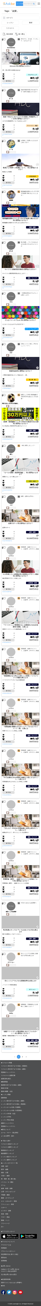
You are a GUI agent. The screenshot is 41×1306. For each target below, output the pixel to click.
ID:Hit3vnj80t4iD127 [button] (6, 642)
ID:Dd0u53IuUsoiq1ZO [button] (7, 744)
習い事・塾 (32, 379)
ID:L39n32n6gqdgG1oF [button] (7, 236)
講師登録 (4, 1098)
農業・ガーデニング (7, 1198)
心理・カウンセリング (8, 1191)
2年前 (13, 965)
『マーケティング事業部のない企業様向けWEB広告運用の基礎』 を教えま (20, 626)
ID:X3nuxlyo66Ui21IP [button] (7, 998)
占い (2, 1226)
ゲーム (3, 1185)
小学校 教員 (32, 176)
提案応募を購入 (6, 1078)
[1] (18, 1057)
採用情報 (4, 1260)
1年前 (13, 152)
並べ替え (21, 34)
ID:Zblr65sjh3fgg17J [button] (6, 388)
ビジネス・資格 (6, 1210)
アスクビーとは (6, 1245)
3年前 (13, 101)
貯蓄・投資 (32, 481)
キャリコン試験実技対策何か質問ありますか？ (21, 269)
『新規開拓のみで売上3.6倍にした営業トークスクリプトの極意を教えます (20, 677)
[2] (22, 1057)
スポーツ (4, 1207)
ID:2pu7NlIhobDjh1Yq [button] (7, 540)
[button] (34, 4)
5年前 (13, 406)
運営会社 (4, 1257)
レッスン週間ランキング (9, 1160)
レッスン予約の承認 (7, 1120)
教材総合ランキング (7, 1150)
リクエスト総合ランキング (9, 1144)
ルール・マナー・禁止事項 (9, 1132)
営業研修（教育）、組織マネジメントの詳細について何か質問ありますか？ (20, 880)
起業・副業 (32, 227)
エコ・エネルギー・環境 (9, 1201)
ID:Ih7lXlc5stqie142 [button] (6, 896)
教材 (30, 22)
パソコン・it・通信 (7, 1182)
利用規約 (4, 1248)
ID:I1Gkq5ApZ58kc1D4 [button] (7, 83)
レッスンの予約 (6, 1117)
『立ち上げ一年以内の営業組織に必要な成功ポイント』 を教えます (20, 829)
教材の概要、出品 (6, 1091)
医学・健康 (4, 1169)
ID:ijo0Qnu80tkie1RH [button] (7, 693)
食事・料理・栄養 (6, 1188)
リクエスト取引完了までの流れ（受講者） (14, 1066)
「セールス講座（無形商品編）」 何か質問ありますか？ (20, 473)
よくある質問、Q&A (7, 1136)
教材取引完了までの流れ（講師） (11, 1085)
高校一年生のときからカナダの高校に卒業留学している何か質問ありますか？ (20, 118)
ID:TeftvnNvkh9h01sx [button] (7, 1048)
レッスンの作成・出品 (8, 1113)
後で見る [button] (8, 81)
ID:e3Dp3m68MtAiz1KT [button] (7, 846)
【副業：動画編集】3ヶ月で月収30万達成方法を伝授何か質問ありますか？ (20, 422)
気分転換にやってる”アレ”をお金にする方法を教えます (20, 931)
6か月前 (13, 50)
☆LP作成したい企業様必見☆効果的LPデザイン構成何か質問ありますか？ (20, 575)
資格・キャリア (32, 278)
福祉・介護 (4, 1172)
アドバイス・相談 (32, 125)
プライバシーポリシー (8, 1251)
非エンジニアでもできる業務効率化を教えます (21, 981)
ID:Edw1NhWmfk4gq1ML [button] (7, 287)
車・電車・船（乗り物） (9, 1179)
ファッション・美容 (7, 1204)
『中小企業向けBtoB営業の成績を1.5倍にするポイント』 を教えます (20, 778)
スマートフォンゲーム (31, 329)
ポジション (32, 989)
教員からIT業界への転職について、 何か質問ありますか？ (20, 168)
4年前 (13, 253)
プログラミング (32, 75)
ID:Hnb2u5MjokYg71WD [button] (7, 338)
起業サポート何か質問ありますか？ (20, 523)
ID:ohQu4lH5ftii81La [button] (6, 794)
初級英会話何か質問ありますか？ (20, 371)
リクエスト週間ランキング (9, 1147)
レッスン (10, 22)
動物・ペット (5, 1220)
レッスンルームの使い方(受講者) (11, 1110)
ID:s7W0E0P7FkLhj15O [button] (7, 135)
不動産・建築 (5, 1195)
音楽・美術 (4, 1214)
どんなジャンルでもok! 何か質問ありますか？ (20, 320)
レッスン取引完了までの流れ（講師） (13, 1101)
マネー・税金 (5, 1217)
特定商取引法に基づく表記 (9, 1254)
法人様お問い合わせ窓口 (9, 1274)
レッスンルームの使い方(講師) (11, 1107)
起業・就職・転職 (32, 1040)
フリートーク (5, 1223)
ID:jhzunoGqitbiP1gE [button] (7, 591)
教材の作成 (4, 1088)
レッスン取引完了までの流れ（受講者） (14, 1104)
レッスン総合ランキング (9, 1156)
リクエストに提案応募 (8, 1075)
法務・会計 (4, 1166)
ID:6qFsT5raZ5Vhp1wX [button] (7, 186)
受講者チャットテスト (8, 1072)
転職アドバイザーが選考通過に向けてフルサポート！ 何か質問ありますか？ (20, 1032)
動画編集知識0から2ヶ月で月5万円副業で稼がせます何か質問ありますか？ (20, 219)
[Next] (26, 1057)
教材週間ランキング (7, 1153)
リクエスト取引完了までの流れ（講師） (14, 1069)
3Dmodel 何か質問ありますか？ (20, 66)
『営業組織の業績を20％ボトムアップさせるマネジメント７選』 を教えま (20, 727)
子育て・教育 (5, 1176)
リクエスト (10, 28)
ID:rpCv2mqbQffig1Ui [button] (7, 947)
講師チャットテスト (7, 1123)
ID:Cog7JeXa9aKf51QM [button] (7, 491)
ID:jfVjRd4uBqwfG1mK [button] (7, 439)
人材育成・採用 (32, 583)
